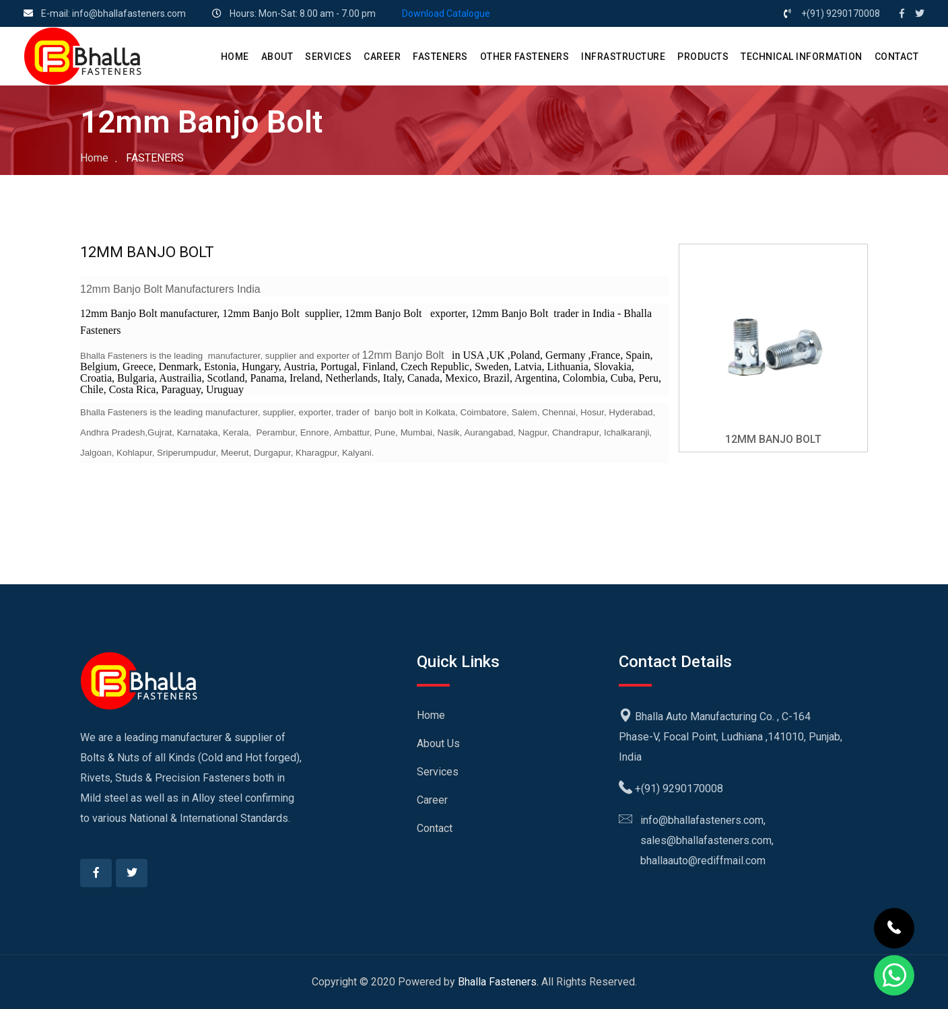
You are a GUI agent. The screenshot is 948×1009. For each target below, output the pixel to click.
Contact (434, 828)
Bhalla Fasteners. (498, 981)
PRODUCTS (703, 56)
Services (438, 771)
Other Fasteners (525, 56)
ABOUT (277, 56)
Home (94, 157)
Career (432, 800)
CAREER (382, 56)
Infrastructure (623, 56)
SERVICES (328, 56)
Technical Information (801, 56)
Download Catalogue (446, 13)
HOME (235, 56)
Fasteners (440, 56)
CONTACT (897, 56)
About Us (438, 743)
